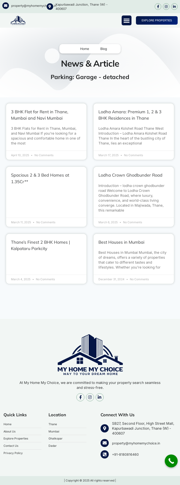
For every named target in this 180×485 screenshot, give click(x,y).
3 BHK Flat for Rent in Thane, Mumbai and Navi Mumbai (43, 115)
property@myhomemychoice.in (33, 6)
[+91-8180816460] (104, 454)
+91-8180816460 (125, 455)
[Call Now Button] (171, 461)
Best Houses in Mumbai (124, 248)
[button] (126, 20)
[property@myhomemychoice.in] (5, 5)
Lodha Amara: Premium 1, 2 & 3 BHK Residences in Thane (132, 115)
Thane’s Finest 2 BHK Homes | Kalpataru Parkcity (44, 251)
